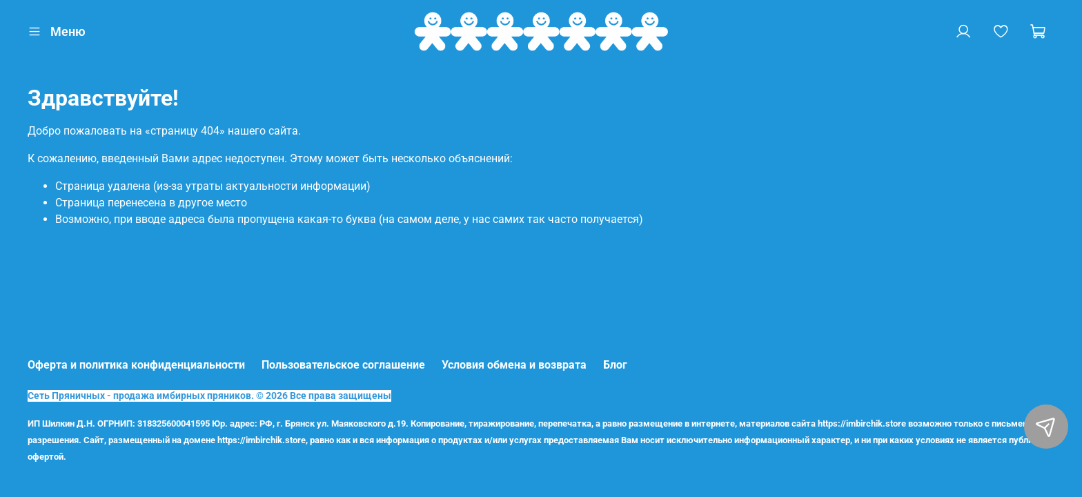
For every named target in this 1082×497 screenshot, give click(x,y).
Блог (615, 364)
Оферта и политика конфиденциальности (136, 364)
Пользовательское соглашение (343, 364)
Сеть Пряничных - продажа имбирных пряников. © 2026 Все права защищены (209, 396)
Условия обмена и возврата (514, 364)
